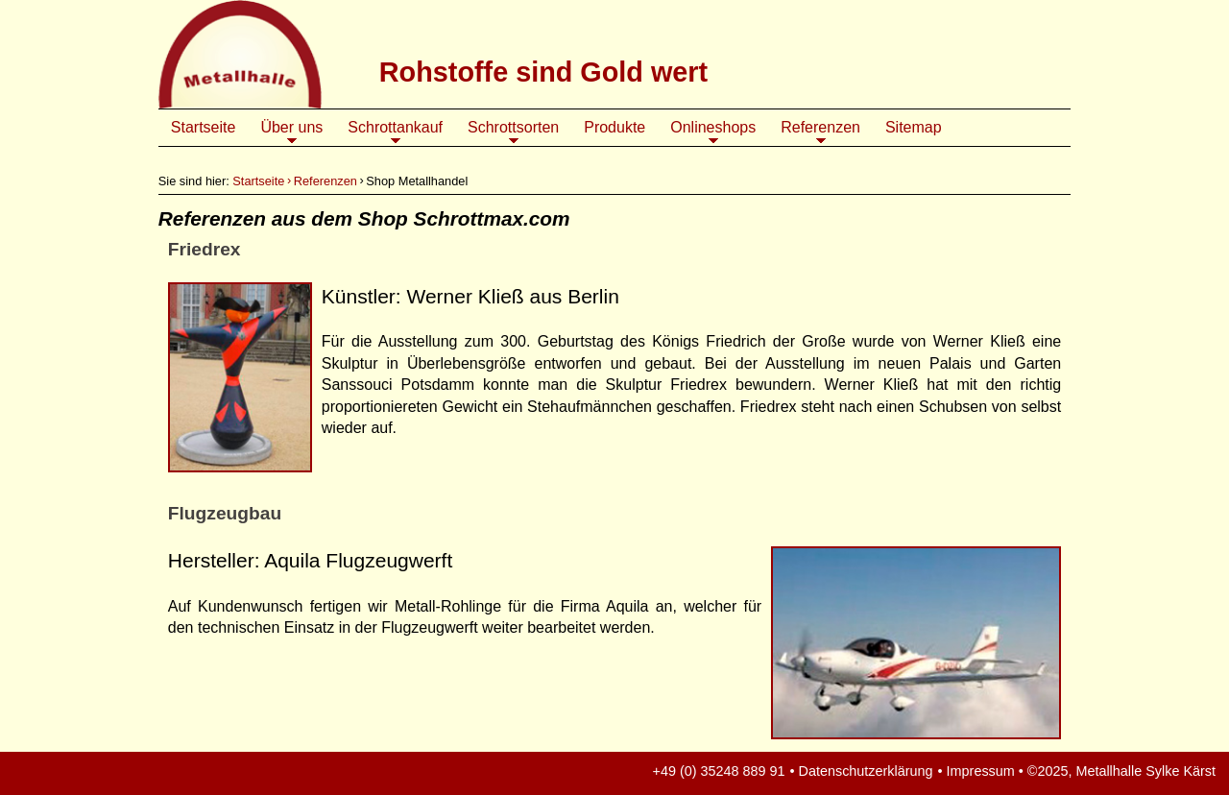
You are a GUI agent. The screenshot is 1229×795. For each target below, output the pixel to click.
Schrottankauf (395, 132)
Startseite (203, 127)
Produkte (614, 127)
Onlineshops (713, 132)
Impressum (981, 771)
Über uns (291, 132)
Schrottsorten (513, 132)
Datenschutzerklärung (866, 771)
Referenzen (820, 132)
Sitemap (913, 127)
